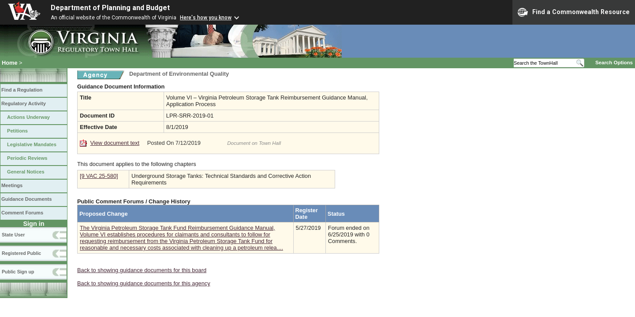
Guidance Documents (26, 199)
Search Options (614, 62)
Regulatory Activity (23, 103)
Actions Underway (28, 117)
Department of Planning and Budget (110, 8)
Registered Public (21, 253)
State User (13, 234)
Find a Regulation (21, 89)
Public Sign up (18, 271)
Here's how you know (206, 18)
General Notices (26, 171)
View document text (114, 143)
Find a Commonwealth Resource (574, 12)
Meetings (11, 185)
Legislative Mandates (31, 144)
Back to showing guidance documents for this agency (143, 283)
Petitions (17, 130)
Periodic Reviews (27, 158)
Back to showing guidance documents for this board (141, 270)
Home (10, 62)
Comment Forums (22, 212)
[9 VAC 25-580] (99, 176)
